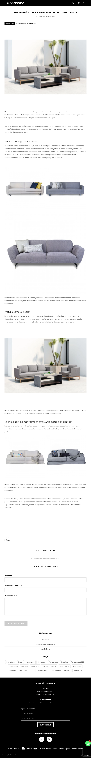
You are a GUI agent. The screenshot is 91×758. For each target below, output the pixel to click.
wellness (67, 670)
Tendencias (53, 662)
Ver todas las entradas (46, 16)
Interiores (24, 666)
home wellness (55, 670)
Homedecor (11, 662)
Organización (64, 666)
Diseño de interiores (49, 666)
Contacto (45, 688)
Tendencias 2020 (77, 662)
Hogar (32, 670)
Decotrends (78, 670)
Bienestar (45, 639)
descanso (23, 670)
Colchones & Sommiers (45, 644)
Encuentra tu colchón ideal (45, 694)
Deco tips (64, 662)
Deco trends (13, 666)
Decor (20, 662)
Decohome (35, 666)
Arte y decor (77, 666)
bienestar (12, 670)
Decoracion (42, 662)
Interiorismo (31, 23)
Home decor (42, 670)
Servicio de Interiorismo (45, 691)
